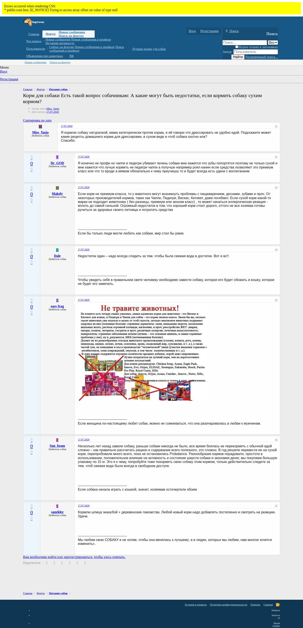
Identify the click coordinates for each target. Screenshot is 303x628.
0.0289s (276, 625)
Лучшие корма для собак (149, 49)
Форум (50, 34)
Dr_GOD (57, 163)
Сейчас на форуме (61, 47)
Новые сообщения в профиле (91, 39)
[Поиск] (231, 31)
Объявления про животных (44, 56)
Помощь (255, 604)
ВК (72, 56)
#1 (276, 126)
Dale (57, 256)
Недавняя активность (60, 43)
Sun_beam (57, 446)
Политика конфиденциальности (228, 604)
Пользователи (35, 48)
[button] (43, 41)
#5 (276, 299)
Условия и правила (196, 604)
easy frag (57, 306)
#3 (276, 187)
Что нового (34, 41)
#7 (276, 505)
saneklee (57, 512)
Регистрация (9, 79)
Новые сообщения (72, 32)
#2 (276, 156)
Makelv (57, 193)
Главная (33, 34)
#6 (276, 439)
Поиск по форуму (71, 36)
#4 (276, 249)
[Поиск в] (273, 42)
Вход (3, 71)
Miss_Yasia (52, 108)
